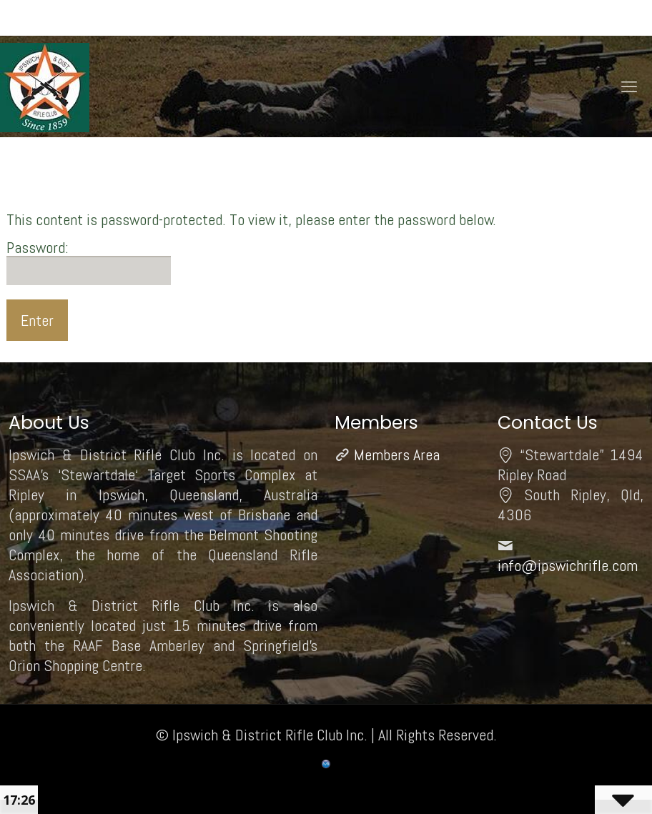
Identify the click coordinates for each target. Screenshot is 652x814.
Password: (88, 262)
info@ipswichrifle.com (568, 565)
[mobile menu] (629, 86)
